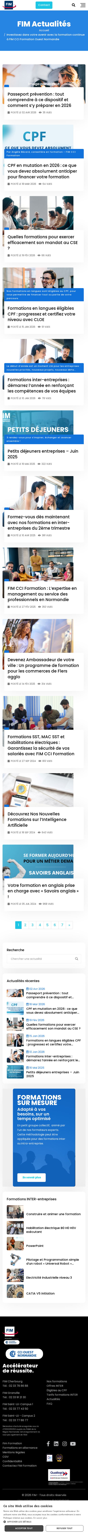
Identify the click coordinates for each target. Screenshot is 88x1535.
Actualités (53, 1399)
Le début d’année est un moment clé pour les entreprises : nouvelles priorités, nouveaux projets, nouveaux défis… (43, 367)
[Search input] (42, 958)
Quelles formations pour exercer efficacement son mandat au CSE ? (43, 242)
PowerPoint (35, 1246)
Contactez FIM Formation (20, 1466)
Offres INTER (55, 1386)
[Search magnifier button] (76, 958)
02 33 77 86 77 (18, 1420)
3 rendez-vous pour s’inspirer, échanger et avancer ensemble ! (39, 439)
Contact (44, 5)
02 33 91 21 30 (17, 1397)
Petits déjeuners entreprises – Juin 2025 (52, 1074)
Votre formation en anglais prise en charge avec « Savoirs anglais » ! (43, 891)
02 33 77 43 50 (18, 1409)
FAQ (49, 1404)
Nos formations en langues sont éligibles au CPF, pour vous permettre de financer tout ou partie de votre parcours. (41, 294)
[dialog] (44, 1517)
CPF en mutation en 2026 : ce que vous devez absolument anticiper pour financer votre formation (42, 171)
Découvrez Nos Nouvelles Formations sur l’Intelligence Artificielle (37, 819)
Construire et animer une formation (53, 1214)
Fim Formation (12, 1443)
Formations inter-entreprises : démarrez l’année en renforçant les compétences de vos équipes (42, 385)
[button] (44, 1522)
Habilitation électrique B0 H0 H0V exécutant (51, 1230)
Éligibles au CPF (57, 1390)
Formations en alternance (20, 1448)
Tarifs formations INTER (62, 1395)
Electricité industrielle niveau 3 (49, 1277)
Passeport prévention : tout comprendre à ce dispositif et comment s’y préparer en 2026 (39, 99)
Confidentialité (12, 1461)
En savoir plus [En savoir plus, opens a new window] (40, 1517)
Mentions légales (14, 1452)
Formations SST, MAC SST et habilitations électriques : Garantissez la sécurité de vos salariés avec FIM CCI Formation (41, 745)
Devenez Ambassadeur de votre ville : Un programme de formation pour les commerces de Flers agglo (43, 668)
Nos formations (57, 1381)
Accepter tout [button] (24, 1528)
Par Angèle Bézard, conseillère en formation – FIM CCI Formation (41, 153)
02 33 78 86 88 (18, 1386)
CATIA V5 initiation (40, 1293)
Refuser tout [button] (65, 1528)
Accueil (44, 30)
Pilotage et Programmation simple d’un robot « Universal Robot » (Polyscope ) (52, 1264)
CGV (6, 1457)
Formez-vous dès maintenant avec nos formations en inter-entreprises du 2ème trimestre (39, 522)
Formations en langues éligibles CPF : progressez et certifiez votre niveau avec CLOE (41, 314)
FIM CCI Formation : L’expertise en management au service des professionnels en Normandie (42, 594)
